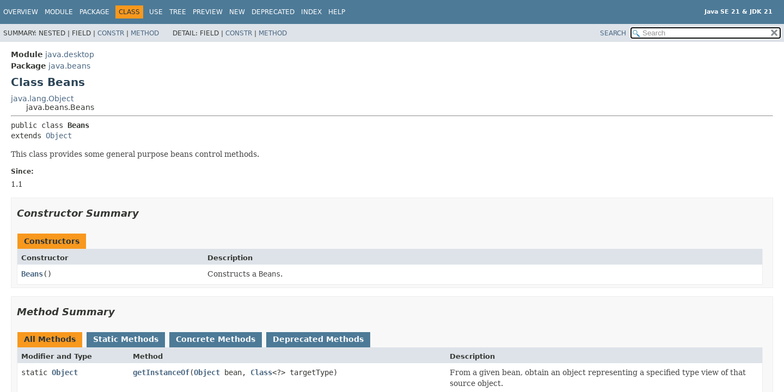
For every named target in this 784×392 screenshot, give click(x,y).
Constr (110, 33)
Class (261, 372)
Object (59, 135)
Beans (32, 274)
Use (156, 12)
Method (145, 33)
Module (59, 12)
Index (311, 12)
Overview (20, 12)
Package (94, 12)
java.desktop (69, 54)
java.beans (69, 66)
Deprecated (273, 12)
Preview (208, 12)
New (237, 12)
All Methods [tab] (50, 339)
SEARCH (613, 33)
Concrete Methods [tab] (215, 339)
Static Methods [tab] (125, 339)
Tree (177, 12)
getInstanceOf (161, 372)
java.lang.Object (42, 98)
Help (336, 12)
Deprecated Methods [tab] (318, 339)
